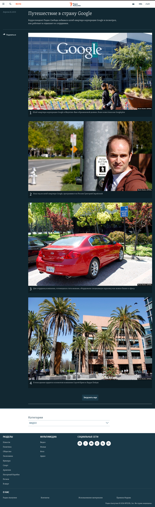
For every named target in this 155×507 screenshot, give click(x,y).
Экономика (8, 456)
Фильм (43, 447)
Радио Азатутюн (10, 498)
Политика (7, 447)
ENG (140, 4)
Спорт (5, 465)
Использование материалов (91, 498)
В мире (6, 484)
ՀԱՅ (147, 4)
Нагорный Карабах (11, 475)
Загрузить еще (90, 397)
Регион (6, 479)
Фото (18, 4)
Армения (7, 470)
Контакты (45, 498)
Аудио (42, 456)
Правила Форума (123, 498)
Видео (43, 443)
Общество (7, 452)
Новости (6, 443)
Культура (7, 461)
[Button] (9, 35)
